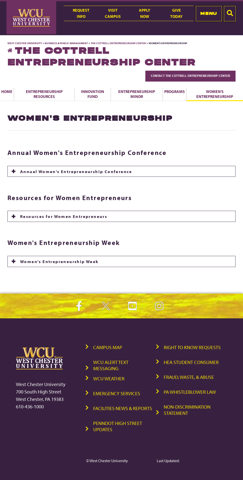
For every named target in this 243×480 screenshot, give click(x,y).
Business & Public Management (66, 43)
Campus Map (107, 347)
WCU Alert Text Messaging (110, 365)
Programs (174, 91)
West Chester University (24, 43)
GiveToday (176, 13)
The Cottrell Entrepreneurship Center (118, 43)
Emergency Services (116, 393)
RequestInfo (81, 13)
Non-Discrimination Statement (187, 410)
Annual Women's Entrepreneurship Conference (76, 171)
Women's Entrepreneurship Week (59, 261)
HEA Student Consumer (191, 362)
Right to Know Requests (192, 347)
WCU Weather (108, 378)
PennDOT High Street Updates (117, 426)
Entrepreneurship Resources (44, 94)
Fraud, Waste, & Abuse (189, 377)
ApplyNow (144, 13)
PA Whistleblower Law (190, 392)
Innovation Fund (92, 94)
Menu (208, 13)
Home (6, 91)
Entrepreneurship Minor (136, 94)
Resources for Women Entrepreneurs (63, 216)
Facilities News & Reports (122, 408)
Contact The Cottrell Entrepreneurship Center (190, 76)
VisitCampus (113, 13)
